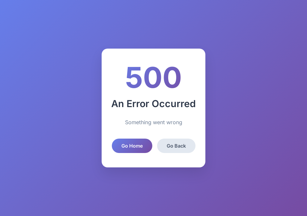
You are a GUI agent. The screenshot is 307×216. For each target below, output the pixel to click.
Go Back (176, 146)
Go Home (132, 146)
